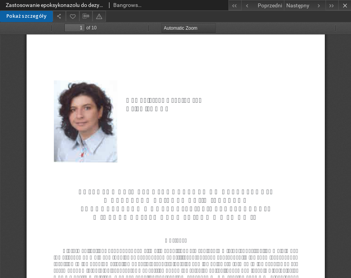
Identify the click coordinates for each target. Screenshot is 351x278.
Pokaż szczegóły (26, 16)
